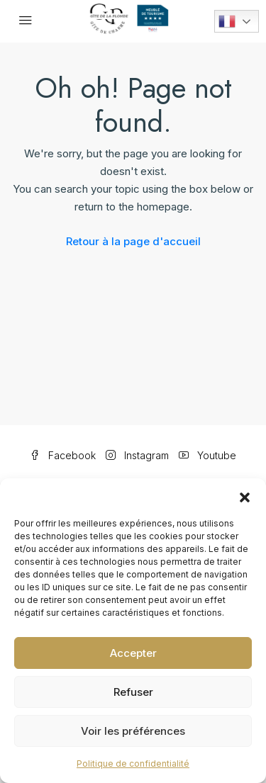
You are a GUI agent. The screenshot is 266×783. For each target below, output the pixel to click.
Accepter (133, 653)
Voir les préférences (133, 731)
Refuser (133, 692)
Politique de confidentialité (133, 763)
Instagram (137, 455)
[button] (245, 496)
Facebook (63, 455)
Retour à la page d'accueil (133, 241)
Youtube (207, 455)
